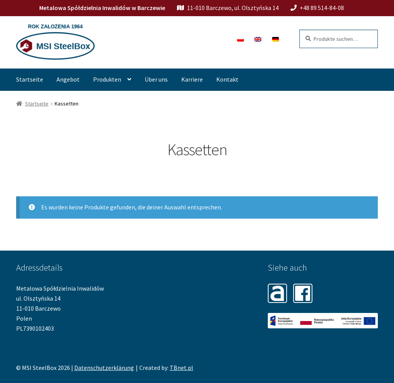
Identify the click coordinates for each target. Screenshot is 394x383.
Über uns (156, 79)
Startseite (29, 79)
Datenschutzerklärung (104, 367)
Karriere (192, 79)
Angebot (68, 79)
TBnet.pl (181, 367)
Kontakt (227, 79)
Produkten (107, 79)
